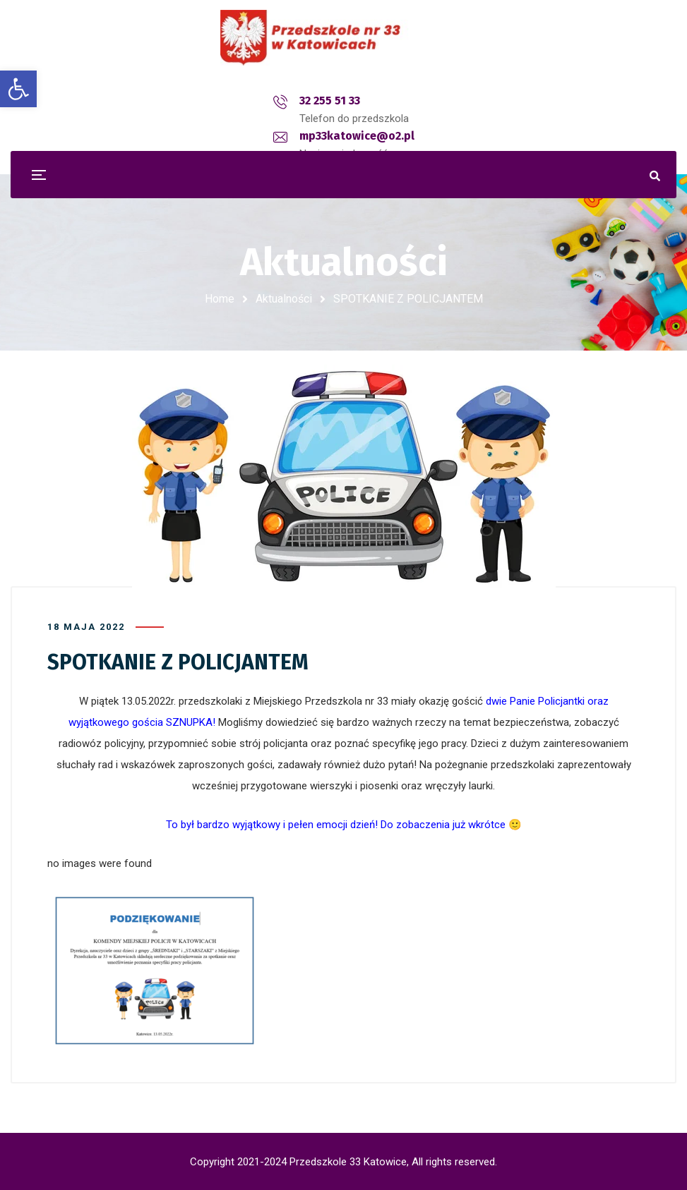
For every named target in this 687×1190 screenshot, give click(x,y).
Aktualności (284, 298)
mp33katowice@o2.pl (362, 100)
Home (219, 298)
